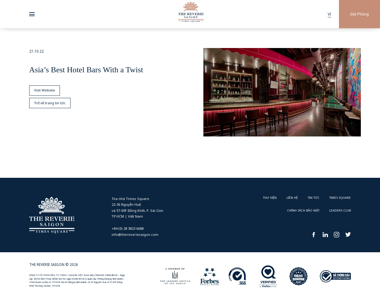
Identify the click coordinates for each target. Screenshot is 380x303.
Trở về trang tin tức (50, 103)
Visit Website (44, 90)
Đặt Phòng (359, 14)
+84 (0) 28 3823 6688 (127, 228)
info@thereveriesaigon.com (135, 234)
